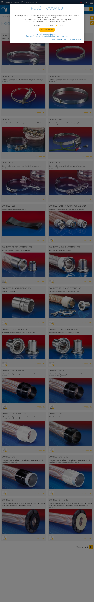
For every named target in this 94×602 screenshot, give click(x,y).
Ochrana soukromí (59, 39)
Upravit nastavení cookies (47, 34)
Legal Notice (75, 39)
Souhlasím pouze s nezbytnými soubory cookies (47, 36)
